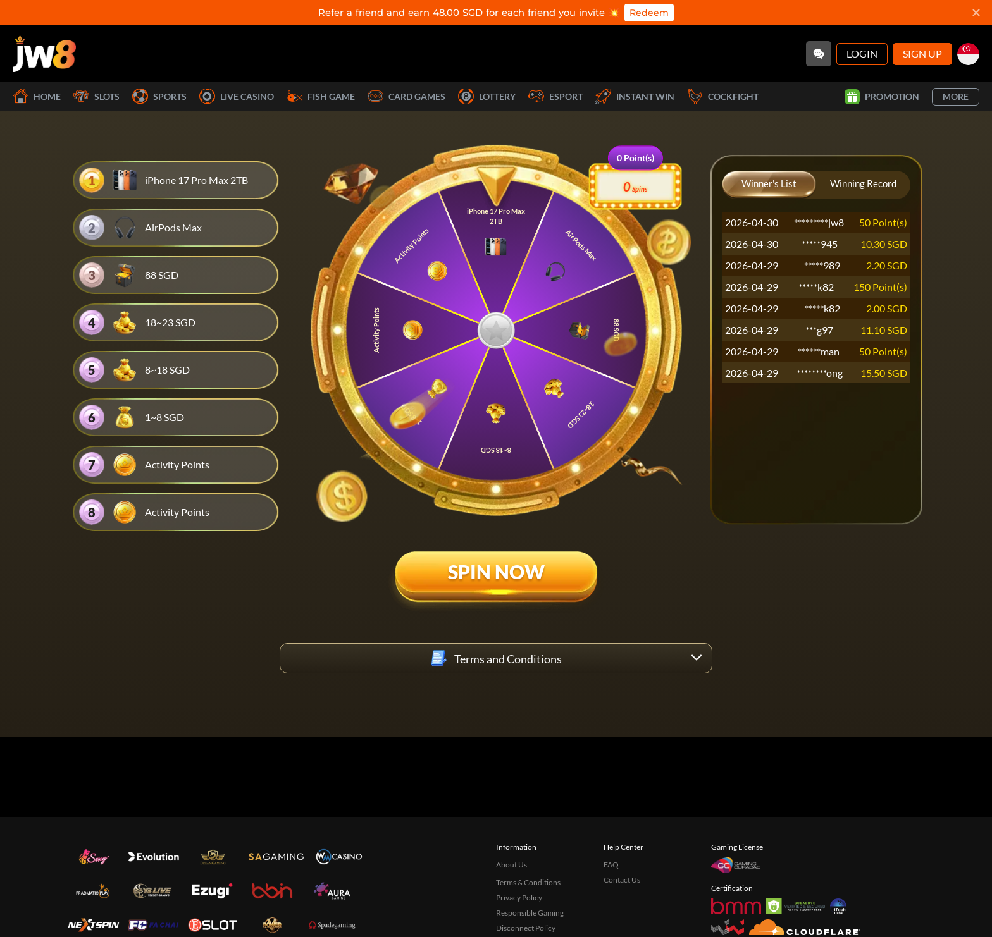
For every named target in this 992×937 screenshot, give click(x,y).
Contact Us (622, 880)
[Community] (818, 53)
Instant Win (634, 96)
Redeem (649, 12)
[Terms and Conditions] (496, 658)
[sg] (968, 54)
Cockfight (723, 96)
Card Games (406, 96)
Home (37, 96)
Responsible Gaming (530, 912)
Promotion (882, 96)
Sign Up (922, 53)
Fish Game (321, 96)
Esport (555, 96)
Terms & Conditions (528, 882)
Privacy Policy (519, 897)
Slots (96, 96)
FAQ (611, 864)
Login (861, 53)
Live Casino (236, 96)
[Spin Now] (496, 582)
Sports (159, 96)
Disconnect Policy (525, 928)
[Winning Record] (863, 185)
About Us (511, 864)
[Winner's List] (769, 185)
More (956, 96)
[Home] (44, 53)
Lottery (487, 96)
